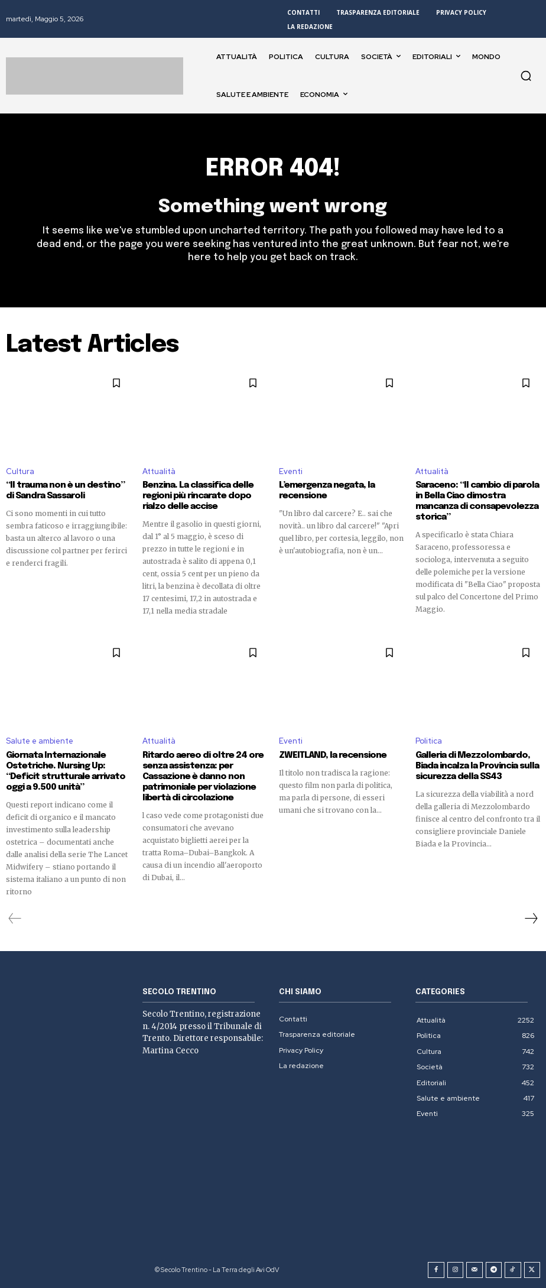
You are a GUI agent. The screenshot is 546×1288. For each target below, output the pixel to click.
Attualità (159, 471)
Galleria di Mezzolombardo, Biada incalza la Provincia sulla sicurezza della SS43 (477, 766)
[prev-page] (15, 918)
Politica (428, 741)
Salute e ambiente (39, 741)
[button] (526, 75)
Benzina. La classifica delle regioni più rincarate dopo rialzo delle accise (197, 496)
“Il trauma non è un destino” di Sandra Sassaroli (65, 491)
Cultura (20, 471)
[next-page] (530, 918)
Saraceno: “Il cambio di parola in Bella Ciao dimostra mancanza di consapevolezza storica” (477, 501)
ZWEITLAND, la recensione (332, 755)
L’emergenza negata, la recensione (326, 491)
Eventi (291, 471)
